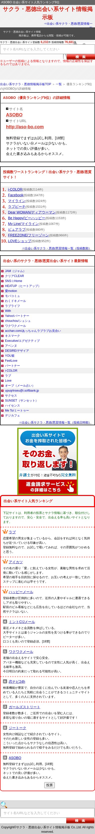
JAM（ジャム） (15, 271)
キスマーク (12, 336)
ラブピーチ (17, 206)
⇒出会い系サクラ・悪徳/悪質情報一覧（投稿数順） (57, 248)
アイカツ (16, 562)
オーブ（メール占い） (20, 385)
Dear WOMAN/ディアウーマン (32, 212)
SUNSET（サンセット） (21, 400)
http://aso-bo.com (25, 126)
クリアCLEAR (14, 276)
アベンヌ (11, 346)
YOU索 (9, 355)
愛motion (11, 291)
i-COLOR (15, 189)
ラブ (8, 375)
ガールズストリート (24, 707)
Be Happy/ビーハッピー (26, 218)
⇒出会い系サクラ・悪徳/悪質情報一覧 (68, 26)
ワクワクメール (15, 326)
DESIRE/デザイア (17, 350)
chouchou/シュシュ (18, 321)
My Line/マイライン (23, 224)
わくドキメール (15, 301)
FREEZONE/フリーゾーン (28, 235)
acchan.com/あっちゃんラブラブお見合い (33, 331)
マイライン (17, 201)
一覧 (59, 84)
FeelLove (11, 360)
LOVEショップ (19, 241)
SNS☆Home (13, 281)
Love (8, 380)
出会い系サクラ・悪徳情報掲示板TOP (25, 84)
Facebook (15, 195)
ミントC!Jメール (22, 622)
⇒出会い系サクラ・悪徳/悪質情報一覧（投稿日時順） (55, 422)
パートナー (12, 365)
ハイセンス (12, 405)
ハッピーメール (21, 592)
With (8, 311)
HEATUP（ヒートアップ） (23, 286)
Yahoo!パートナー (17, 316)
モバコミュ (12, 296)
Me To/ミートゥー (17, 410)
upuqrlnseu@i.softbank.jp (22, 390)
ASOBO (14, 114)
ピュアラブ (17, 229)
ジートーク (17, 728)
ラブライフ (12, 306)
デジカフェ (12, 415)
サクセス (11, 395)
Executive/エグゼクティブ (22, 341)
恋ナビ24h (17, 682)
